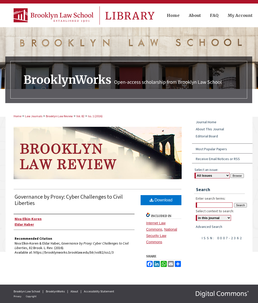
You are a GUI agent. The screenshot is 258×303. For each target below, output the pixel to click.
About (75, 291)
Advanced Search (209, 226)
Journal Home (206, 122)
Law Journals (33, 116)
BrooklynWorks (55, 291)
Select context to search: (215, 211)
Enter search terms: (210, 198)
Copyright (31, 296)
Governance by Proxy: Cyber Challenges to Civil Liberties (69, 200)
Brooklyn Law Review (59, 116)
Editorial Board (207, 136)
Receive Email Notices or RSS (218, 159)
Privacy (18, 296)
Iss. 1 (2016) (95, 116)
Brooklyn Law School (27, 291)
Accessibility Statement (99, 291)
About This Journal (210, 129)
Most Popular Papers (211, 149)
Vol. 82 (80, 116)
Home (17, 116)
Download (161, 200)
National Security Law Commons (161, 235)
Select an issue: (206, 169)
